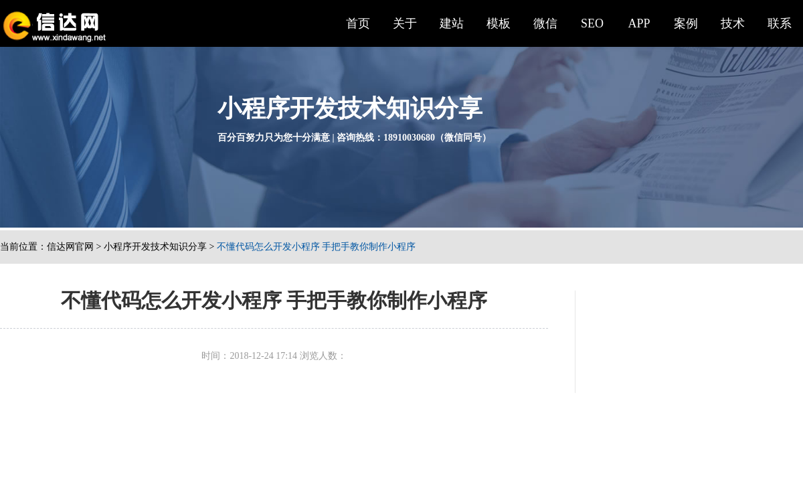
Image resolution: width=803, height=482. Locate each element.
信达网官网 (70, 247)
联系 (780, 23)
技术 (733, 23)
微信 (545, 23)
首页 (358, 23)
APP (639, 23)
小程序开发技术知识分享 (155, 247)
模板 (498, 23)
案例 (686, 23)
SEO (592, 23)
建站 (452, 23)
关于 (405, 23)
